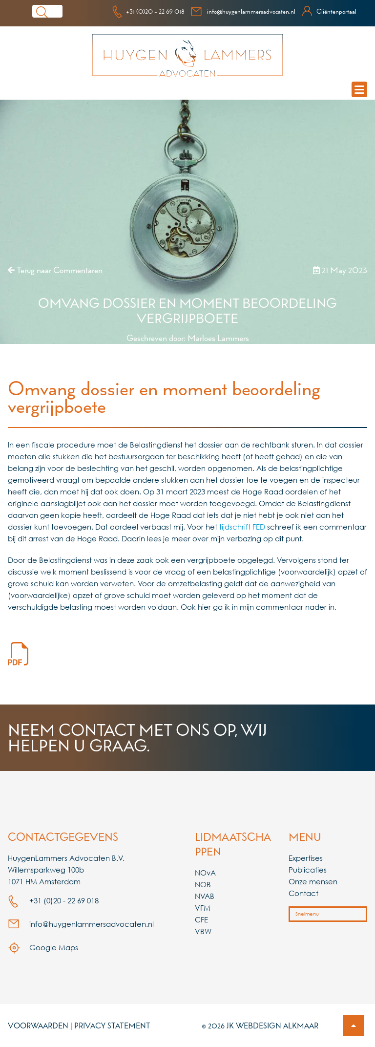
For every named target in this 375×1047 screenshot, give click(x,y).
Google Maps (43, 947)
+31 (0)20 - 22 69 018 (148, 11)
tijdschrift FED (242, 527)
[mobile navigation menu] (359, 89)
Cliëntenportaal (328, 11)
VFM (202, 908)
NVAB (204, 896)
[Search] (57, 11)
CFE (201, 919)
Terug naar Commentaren (55, 270)
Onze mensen (313, 881)
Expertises (306, 858)
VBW (203, 931)
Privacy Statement (112, 1025)
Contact (303, 893)
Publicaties (308, 870)
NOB (203, 884)
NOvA (205, 872)
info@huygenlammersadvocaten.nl (242, 11)
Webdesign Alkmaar (277, 1025)
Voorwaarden (38, 1025)
